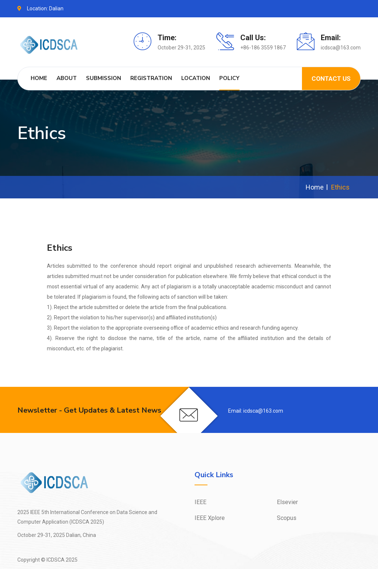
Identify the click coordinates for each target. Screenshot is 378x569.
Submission (103, 78)
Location (195, 78)
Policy (229, 78)
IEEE (200, 502)
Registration (151, 78)
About (66, 78)
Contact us (331, 78)
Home (39, 78)
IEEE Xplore (210, 517)
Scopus (286, 517)
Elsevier (287, 502)
